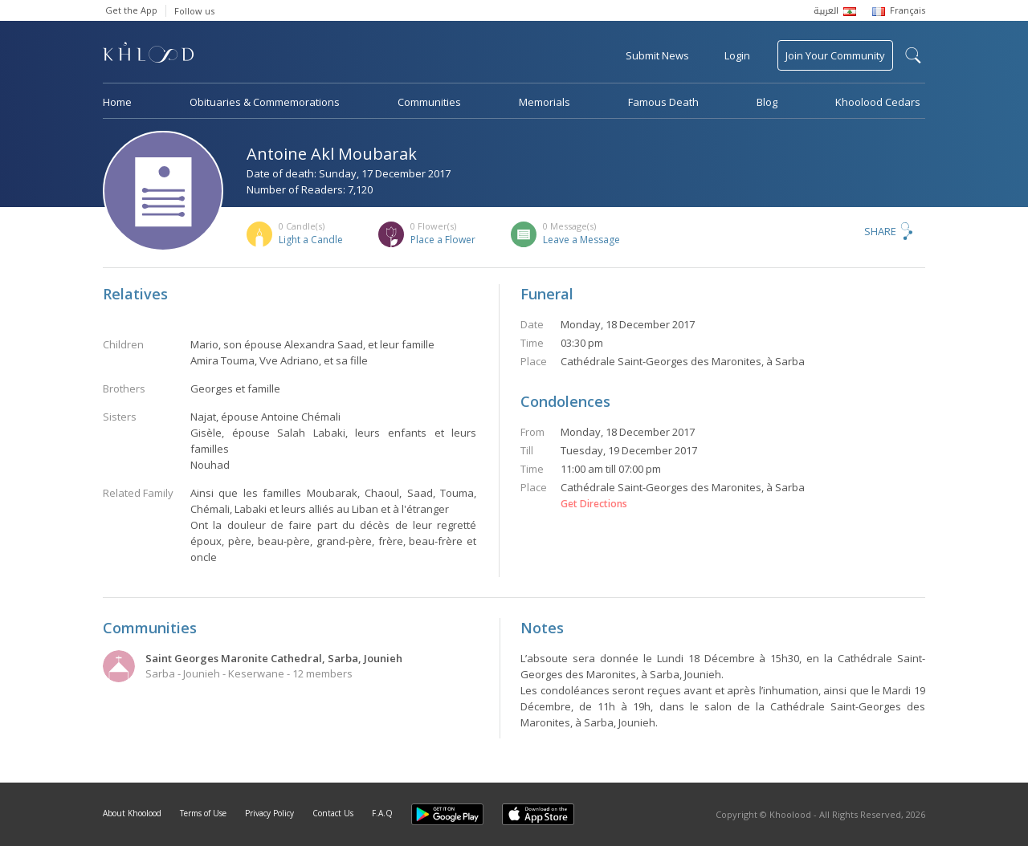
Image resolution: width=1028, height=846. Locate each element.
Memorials (544, 102)
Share (880, 231)
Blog (767, 102)
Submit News (657, 55)
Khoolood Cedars (877, 102)
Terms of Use (203, 813)
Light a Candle (311, 239)
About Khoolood (132, 813)
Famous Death (663, 102)
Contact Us (332, 813)
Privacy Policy (269, 813)
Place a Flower (442, 239)
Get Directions (594, 504)
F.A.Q (382, 813)
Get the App (131, 10)
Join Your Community (835, 55)
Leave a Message (581, 239)
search (913, 55)
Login (737, 55)
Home (117, 102)
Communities (429, 102)
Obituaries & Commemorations (265, 102)
